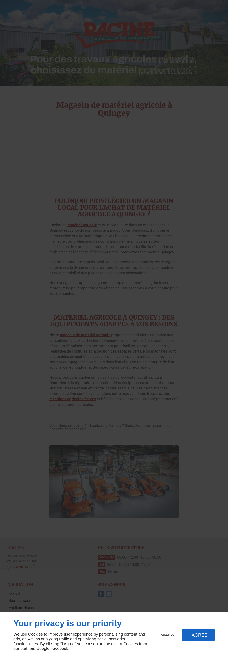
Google (42, 648)
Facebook (59, 648)
